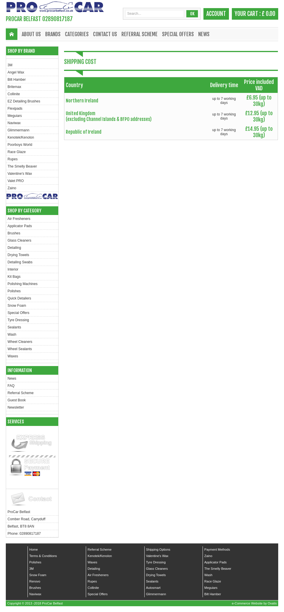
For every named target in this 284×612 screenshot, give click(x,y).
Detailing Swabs (20, 262)
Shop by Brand (21, 51)
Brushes (14, 233)
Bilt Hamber (17, 80)
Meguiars (15, 116)
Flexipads (15, 108)
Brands (53, 34)
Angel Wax (16, 72)
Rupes (13, 159)
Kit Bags (14, 277)
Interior (13, 269)
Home (33, 549)
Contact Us (105, 34)
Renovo (34, 581)
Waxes (13, 356)
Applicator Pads (20, 226)
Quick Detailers (19, 298)
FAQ (11, 386)
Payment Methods (217, 549)
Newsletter (16, 407)
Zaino (12, 188)
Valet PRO (16, 181)
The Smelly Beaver (22, 166)
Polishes (14, 291)
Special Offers (178, 34)
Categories (77, 34)
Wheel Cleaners (20, 342)
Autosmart (153, 587)
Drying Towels (18, 255)
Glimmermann (18, 130)
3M (10, 65)
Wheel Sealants (20, 349)
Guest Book (17, 400)
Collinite (14, 94)
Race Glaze (17, 152)
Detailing (14, 248)
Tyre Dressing (18, 320)
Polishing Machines (22, 284)
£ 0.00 (268, 13)
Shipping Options (158, 549)
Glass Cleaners (19, 240)
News (204, 34)
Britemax (14, 87)
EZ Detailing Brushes (24, 101)
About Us (31, 34)
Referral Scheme (139, 34)
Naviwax (14, 123)
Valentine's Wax (20, 174)
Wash (12, 334)
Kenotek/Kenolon (21, 137)
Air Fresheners (19, 219)
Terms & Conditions (43, 556)
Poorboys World (20, 145)
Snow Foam (17, 306)
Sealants (14, 327)
